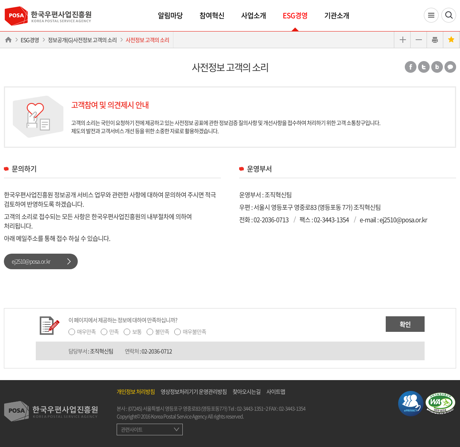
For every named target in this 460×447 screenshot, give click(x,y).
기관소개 (336, 15)
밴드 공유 (437, 67)
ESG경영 (295, 15)
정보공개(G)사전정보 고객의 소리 (82, 40)
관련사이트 (131, 429)
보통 (137, 331)
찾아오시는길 (247, 391)
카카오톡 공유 (450, 67)
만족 (114, 331)
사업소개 (253, 15)
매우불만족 (194, 331)
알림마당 (170, 15)
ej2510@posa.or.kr (31, 261)
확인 (405, 324)
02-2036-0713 (271, 219)
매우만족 (86, 331)
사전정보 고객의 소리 (147, 40)
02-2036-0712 (157, 351)
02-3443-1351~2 (252, 408)
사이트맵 (275, 391)
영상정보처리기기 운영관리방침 (194, 391)
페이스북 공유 (410, 67)
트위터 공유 (424, 67)
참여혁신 (211, 15)
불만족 (162, 331)
